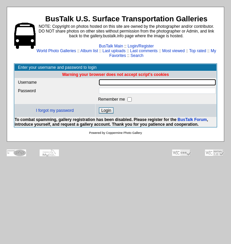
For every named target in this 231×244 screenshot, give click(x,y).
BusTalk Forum (192, 119)
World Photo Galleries (56, 50)
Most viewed (173, 50)
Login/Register (141, 46)
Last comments (144, 50)
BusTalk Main (111, 46)
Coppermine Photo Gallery (124, 133)
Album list (89, 50)
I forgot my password (55, 110)
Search (136, 55)
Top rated (197, 50)
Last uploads (114, 50)
